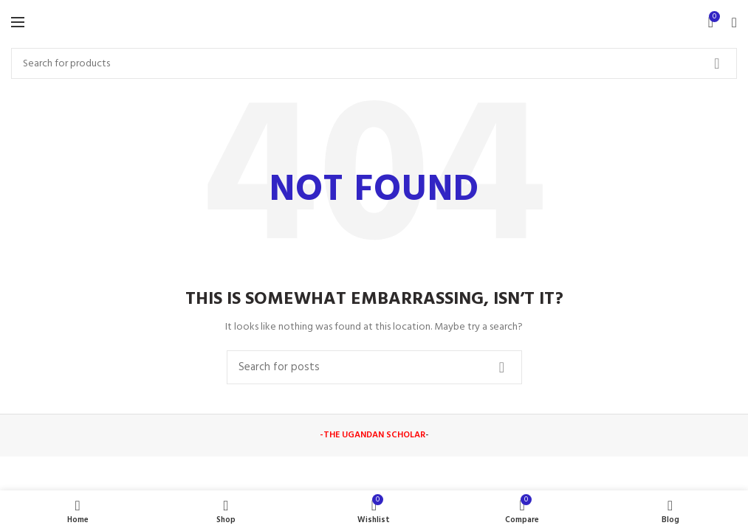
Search (717, 63)
